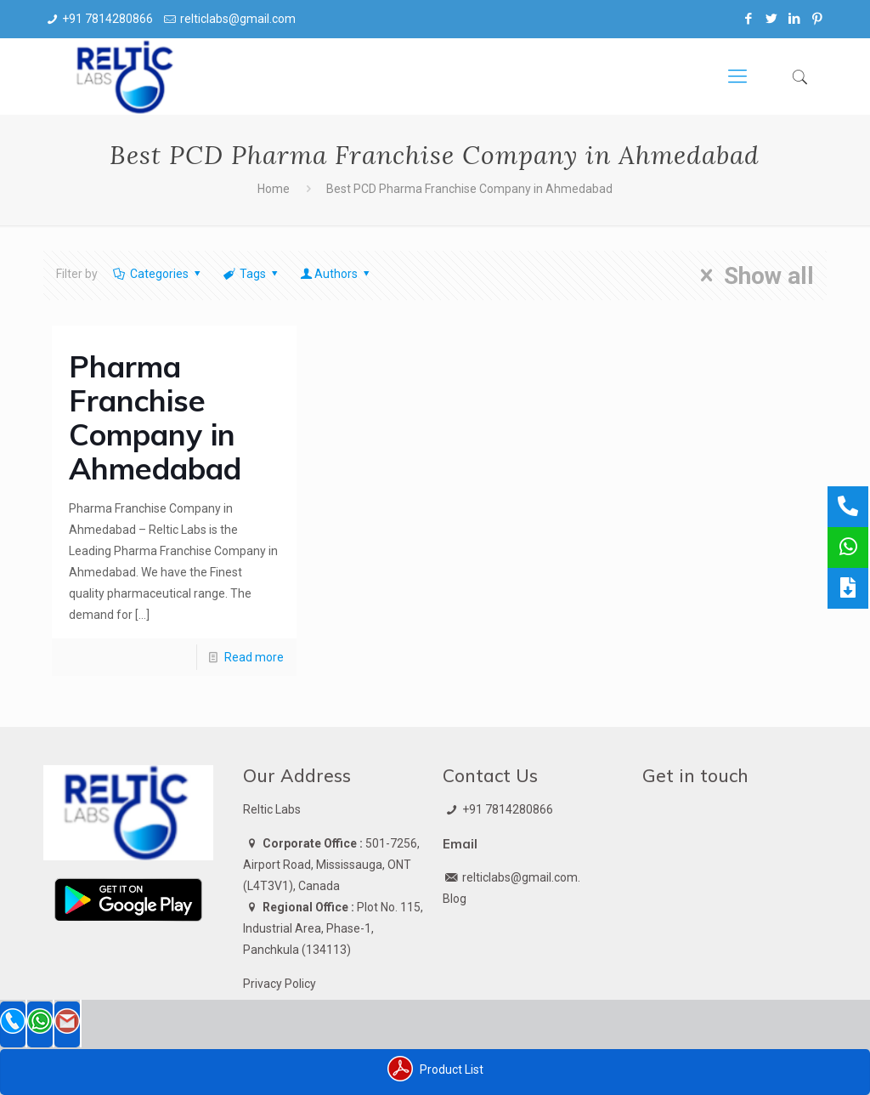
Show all (751, 275)
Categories (157, 274)
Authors (336, 274)
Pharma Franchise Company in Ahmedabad (155, 417)
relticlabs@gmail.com (238, 19)
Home (273, 189)
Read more (254, 657)
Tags (252, 274)
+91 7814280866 (107, 19)
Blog (454, 898)
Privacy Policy (279, 983)
